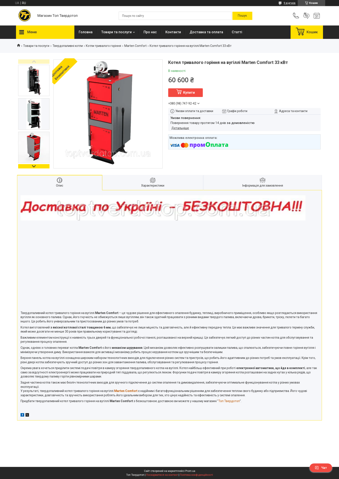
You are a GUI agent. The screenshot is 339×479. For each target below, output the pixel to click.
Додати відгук (306, 15)
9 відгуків (290, 3)
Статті (237, 32)
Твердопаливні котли (68, 46)
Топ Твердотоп (229, 401)
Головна (86, 32)
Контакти (173, 32)
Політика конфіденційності (196, 474)
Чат (321, 468)
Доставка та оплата (206, 32)
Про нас (150, 32)
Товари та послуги (116, 32)
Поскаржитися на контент (162, 474)
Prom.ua (190, 471)
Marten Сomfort (135, 46)
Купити (189, 92)
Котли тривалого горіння (103, 46)
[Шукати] (242, 16)
